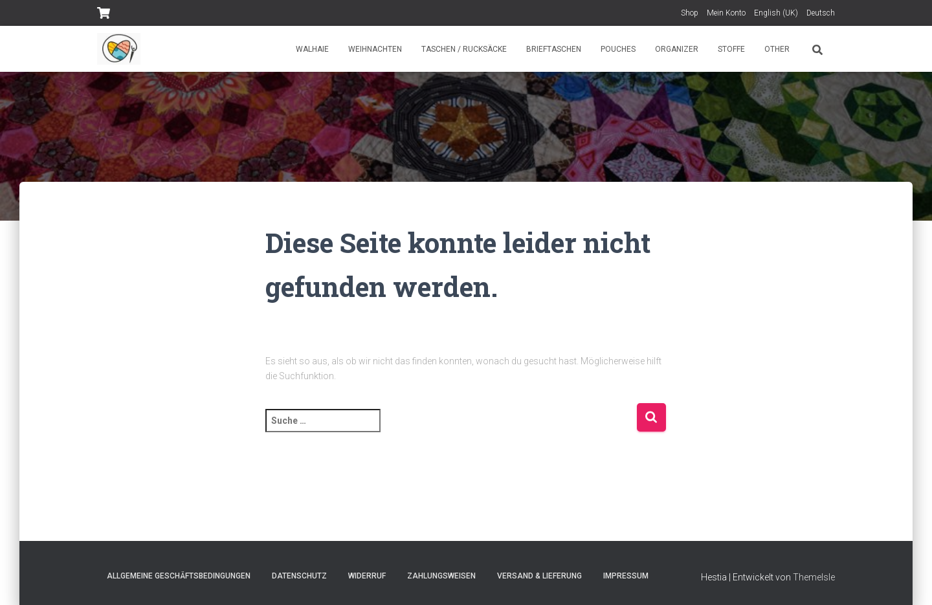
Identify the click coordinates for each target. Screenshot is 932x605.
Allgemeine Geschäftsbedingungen (178, 575)
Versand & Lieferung (539, 575)
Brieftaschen (553, 49)
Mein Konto (726, 12)
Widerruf (367, 575)
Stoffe (731, 49)
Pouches (618, 49)
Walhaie (312, 49)
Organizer (676, 49)
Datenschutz (299, 575)
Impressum (626, 575)
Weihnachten (375, 49)
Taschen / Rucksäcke (464, 49)
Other (777, 49)
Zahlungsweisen (441, 575)
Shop (689, 12)
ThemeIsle (814, 577)
